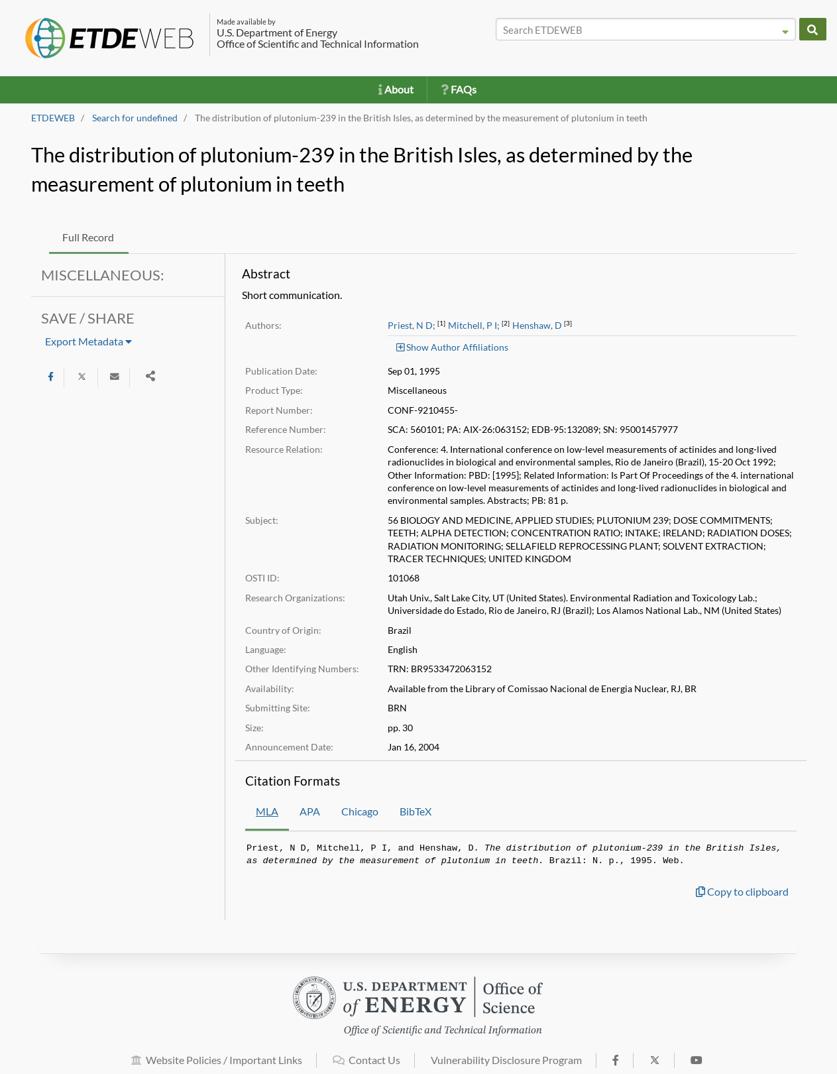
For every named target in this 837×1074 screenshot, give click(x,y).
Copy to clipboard (742, 891)
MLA (267, 811)
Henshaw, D (537, 325)
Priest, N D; (411, 325)
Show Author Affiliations (452, 347)
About (396, 89)
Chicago (359, 811)
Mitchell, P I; (474, 325)
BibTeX (415, 811)
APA (310, 811)
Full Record (88, 237)
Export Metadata (88, 341)
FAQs (458, 89)
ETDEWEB (53, 118)
